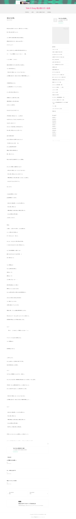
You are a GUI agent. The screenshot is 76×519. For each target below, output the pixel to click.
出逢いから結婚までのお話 (40, 12)
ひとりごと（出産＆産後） (57, 84)
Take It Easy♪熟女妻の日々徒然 (38, 8)
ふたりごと (55, 89)
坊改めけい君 (55, 94)
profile (33, 12)
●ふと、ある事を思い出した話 (57, 64)
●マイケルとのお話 (56, 72)
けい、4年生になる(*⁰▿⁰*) (11, 470)
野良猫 (54, 111)
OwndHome (27, 12)
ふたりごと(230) (26, 440)
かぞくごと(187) (30, 440)
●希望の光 (54, 67)
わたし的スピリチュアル (57, 54)
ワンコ (54, 106)
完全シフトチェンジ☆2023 (12, 480)
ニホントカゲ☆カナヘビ (57, 108)
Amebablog (49, 12)
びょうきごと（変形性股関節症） (58, 97)
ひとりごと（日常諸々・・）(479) (19, 440)
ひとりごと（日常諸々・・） (57, 87)
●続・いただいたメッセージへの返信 (58, 77)
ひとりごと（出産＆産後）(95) (11, 440)
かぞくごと (55, 92)
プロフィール (55, 49)
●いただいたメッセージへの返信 (58, 74)
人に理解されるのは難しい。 (12, 460)
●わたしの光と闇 (55, 59)
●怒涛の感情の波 (55, 69)
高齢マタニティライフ (56, 82)
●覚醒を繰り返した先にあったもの (58, 79)
